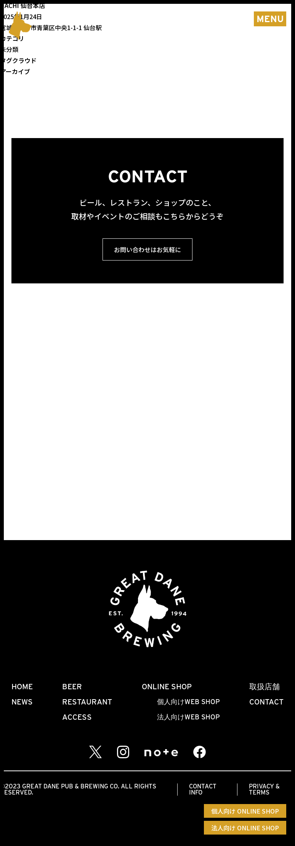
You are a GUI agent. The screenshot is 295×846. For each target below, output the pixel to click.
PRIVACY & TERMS (264, 789)
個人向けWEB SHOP (188, 702)
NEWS (22, 701)
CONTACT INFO (202, 789)
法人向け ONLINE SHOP (245, 827)
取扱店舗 (264, 686)
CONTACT (266, 701)
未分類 (9, 49)
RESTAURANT (87, 701)
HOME (22, 686)
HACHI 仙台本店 (22, 5)
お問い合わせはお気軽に (147, 249)
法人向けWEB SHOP (188, 717)
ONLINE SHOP (167, 686)
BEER (72, 686)
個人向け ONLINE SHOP (245, 810)
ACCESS (77, 717)
